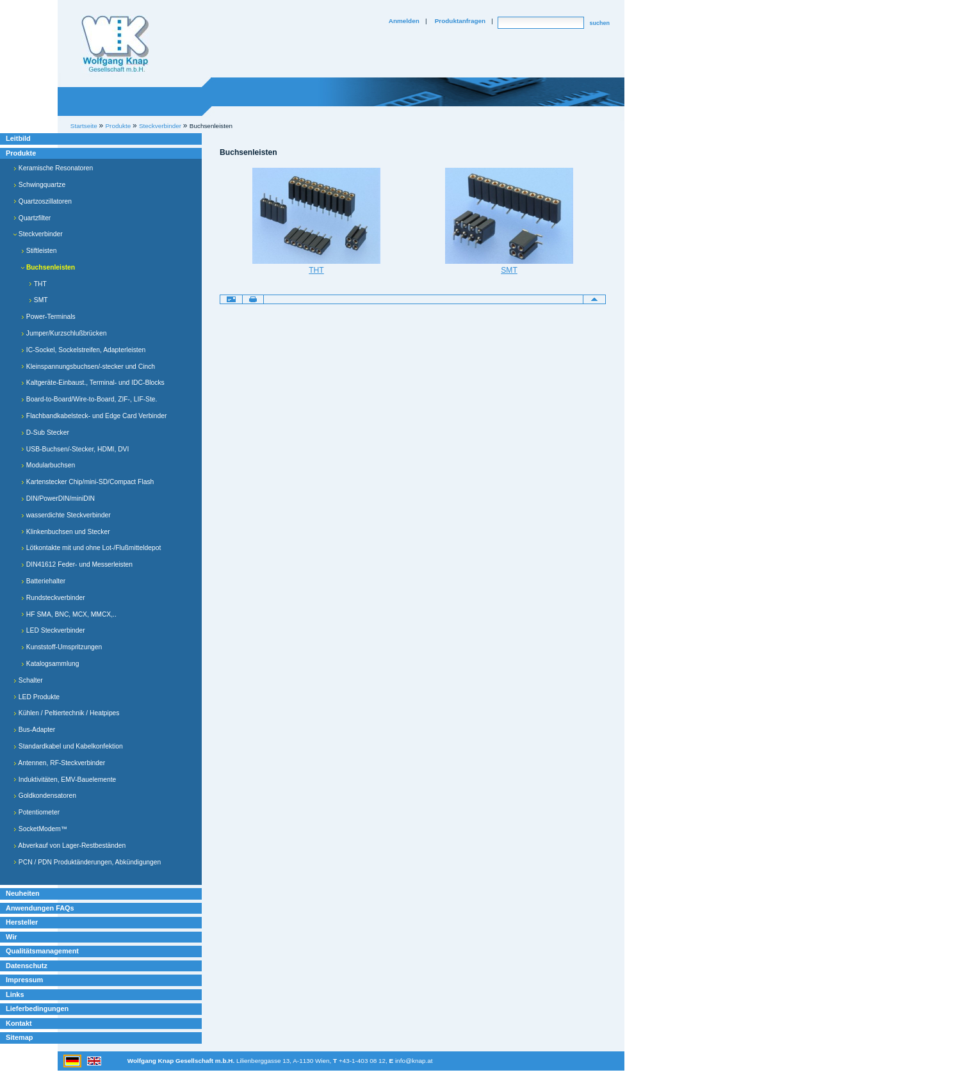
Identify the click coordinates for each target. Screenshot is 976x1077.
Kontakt (19, 1023)
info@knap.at (414, 1060)
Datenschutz (26, 965)
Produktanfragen (460, 20)
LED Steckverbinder (53, 630)
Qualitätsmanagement (42, 951)
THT (38, 283)
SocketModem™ (40, 828)
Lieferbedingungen (37, 1008)
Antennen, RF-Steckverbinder (59, 762)
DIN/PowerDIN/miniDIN (58, 498)
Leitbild (18, 138)
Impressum (24, 980)
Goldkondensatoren (44, 795)
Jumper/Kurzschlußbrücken (63, 333)
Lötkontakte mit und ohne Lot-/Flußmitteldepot (91, 547)
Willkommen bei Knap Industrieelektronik (115, 44)
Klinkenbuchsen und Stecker (65, 531)
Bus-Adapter (34, 729)
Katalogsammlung (50, 663)
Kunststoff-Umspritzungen (61, 647)
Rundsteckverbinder (53, 597)
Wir (11, 937)
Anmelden (404, 20)
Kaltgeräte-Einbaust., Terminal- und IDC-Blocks (93, 382)
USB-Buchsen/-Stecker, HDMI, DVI (75, 449)
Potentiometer (36, 812)
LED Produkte (36, 696)
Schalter (28, 680)
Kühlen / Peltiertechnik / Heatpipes (66, 713)
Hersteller (22, 922)
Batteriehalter (43, 581)
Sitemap (19, 1037)
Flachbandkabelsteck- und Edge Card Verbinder (94, 415)
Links (15, 994)
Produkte (21, 153)
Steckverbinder (38, 234)
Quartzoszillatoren (42, 201)
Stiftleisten (38, 250)
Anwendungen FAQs (40, 908)
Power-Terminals (48, 316)
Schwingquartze (39, 184)
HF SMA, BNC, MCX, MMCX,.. (69, 614)
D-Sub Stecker (45, 432)
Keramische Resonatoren (53, 168)
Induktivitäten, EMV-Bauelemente (64, 779)
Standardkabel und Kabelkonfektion (68, 746)
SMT (38, 300)
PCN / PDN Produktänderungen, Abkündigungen (87, 862)
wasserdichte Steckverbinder (66, 515)
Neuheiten (23, 893)
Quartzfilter (32, 218)
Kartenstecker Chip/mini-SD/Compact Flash (87, 481)
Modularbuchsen (48, 465)
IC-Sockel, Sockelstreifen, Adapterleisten (83, 349)
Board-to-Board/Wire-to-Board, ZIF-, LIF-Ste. (89, 399)
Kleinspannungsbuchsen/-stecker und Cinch (88, 366)
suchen (599, 23)
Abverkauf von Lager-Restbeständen (69, 845)
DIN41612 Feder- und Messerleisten (77, 564)
